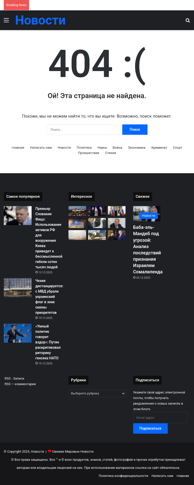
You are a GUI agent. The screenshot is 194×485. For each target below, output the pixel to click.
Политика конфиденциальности (123, 476)
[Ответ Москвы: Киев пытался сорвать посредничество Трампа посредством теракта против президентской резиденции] (77, 211)
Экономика (137, 147)
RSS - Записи (14, 378)
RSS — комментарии (20, 384)
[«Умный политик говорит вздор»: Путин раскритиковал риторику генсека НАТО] (18, 333)
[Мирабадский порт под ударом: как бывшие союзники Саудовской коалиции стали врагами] (77, 223)
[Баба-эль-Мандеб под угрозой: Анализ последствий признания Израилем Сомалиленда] (146, 214)
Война (117, 147)
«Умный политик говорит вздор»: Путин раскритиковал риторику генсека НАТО (48, 342)
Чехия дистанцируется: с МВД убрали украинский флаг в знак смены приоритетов (49, 297)
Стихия (110, 153)
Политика (84, 147)
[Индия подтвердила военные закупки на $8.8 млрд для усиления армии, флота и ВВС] (77, 235)
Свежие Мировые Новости (73, 451)
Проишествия (88, 153)
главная (18, 147)
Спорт (177, 147)
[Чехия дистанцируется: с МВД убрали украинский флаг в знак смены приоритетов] (18, 287)
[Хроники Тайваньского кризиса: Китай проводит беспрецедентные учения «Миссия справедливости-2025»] (97, 235)
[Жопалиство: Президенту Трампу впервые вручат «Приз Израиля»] (97, 211)
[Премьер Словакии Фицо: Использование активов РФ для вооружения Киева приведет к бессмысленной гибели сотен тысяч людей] (18, 215)
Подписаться (150, 428)
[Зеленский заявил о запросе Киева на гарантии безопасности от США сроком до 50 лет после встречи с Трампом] (117, 235)
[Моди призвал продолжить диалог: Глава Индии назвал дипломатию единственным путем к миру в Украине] (117, 211)
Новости (64, 147)
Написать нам (41, 147)
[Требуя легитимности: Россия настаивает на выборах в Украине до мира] (117, 223)
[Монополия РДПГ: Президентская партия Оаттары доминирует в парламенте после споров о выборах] (97, 223)
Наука (102, 147)
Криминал (159, 147)
